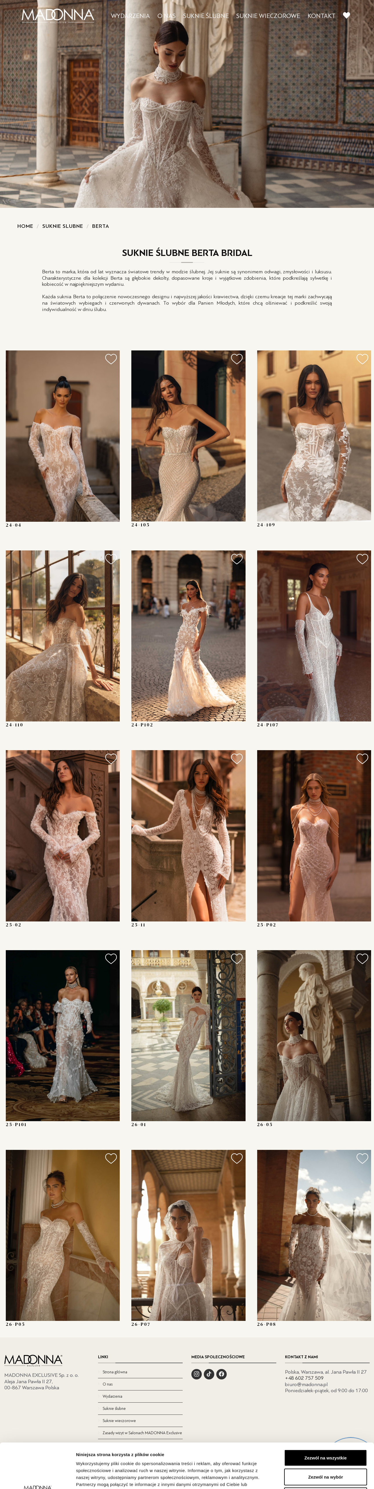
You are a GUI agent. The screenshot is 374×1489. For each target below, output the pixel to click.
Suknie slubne (62, 226)
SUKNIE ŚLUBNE (206, 16)
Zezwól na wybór (325, 1432)
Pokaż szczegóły (309, 1477)
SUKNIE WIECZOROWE (268, 16)
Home (25, 226)
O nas (107, 1384)
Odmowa (325, 1450)
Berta (100, 226)
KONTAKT (321, 16)
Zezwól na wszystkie (325, 1412)
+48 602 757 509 (304, 1378)
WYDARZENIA (130, 16)
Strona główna (115, 1372)
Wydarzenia (112, 1396)
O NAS (166, 16)
